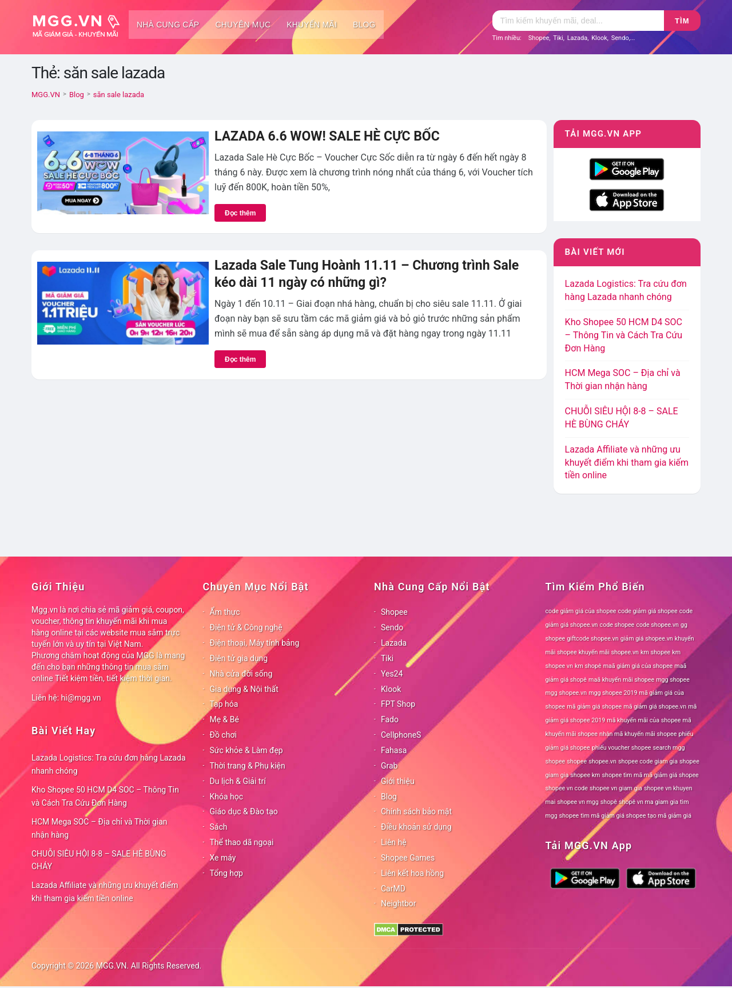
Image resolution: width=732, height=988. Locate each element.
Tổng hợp (226, 873)
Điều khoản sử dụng (416, 826)
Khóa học (227, 796)
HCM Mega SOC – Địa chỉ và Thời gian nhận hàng (99, 828)
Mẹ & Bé (224, 719)
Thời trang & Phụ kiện (247, 765)
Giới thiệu (398, 781)
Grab (389, 765)
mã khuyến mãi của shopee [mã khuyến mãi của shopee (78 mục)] (644, 720)
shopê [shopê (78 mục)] (608, 802)
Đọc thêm (240, 213)
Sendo (620, 38)
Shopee (539, 38)
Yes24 (392, 673)
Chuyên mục (242, 24)
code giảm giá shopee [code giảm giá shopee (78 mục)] (648, 611)
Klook (599, 38)
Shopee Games (408, 857)
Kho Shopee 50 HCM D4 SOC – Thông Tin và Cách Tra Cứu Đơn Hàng (624, 335)
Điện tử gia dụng (239, 658)
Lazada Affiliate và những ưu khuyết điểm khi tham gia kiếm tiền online (627, 462)
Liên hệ (394, 842)
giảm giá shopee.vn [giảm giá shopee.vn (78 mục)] (646, 638)
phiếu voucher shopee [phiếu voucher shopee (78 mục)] (621, 747)
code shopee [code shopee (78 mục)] (617, 625)
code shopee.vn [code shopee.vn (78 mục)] (657, 625)
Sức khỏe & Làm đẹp (246, 750)
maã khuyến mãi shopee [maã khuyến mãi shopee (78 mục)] (621, 679)
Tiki (558, 38)
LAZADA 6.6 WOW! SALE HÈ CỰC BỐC (327, 136)
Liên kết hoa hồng (412, 873)
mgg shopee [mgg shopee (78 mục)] (673, 679)
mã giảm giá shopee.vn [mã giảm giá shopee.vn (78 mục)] (654, 706)
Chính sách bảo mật (416, 811)
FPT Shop (398, 704)
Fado (390, 719)
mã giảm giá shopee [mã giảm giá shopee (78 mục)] (594, 706)
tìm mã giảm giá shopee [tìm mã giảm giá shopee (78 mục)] (613, 815)
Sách (219, 826)
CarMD (393, 888)
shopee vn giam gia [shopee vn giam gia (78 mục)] (616, 788)
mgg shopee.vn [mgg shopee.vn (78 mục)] (566, 693)
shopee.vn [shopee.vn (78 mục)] (602, 761)
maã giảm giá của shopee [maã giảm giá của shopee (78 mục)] (638, 666)
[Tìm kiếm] (578, 20)
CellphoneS (401, 734)
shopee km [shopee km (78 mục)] (585, 775)
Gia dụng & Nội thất (244, 689)
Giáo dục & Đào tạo (244, 811)
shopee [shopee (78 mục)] (577, 761)
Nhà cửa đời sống (241, 673)
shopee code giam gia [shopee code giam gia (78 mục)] (648, 761)
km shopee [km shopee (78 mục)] (655, 652)
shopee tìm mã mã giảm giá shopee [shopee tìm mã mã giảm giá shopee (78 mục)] (650, 775)
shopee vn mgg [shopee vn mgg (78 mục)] (577, 802)
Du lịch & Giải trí (238, 781)
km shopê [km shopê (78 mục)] (588, 666)
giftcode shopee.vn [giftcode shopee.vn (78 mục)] (592, 638)
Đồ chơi (223, 734)
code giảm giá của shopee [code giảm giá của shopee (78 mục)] (581, 611)
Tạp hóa (224, 704)
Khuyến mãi (312, 24)
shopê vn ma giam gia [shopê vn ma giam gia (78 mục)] (648, 802)
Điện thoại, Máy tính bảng (255, 642)
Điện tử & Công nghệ (246, 627)
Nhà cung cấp (168, 24)
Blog (364, 24)
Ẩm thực (225, 612)
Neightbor (398, 903)
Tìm (682, 21)
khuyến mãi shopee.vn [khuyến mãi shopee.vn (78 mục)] (609, 652)
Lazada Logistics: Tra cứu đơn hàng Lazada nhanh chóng (108, 764)
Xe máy (223, 857)
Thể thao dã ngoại (242, 842)
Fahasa (394, 750)
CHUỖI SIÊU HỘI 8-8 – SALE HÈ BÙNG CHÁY (98, 860)
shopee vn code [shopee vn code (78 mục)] (567, 788)
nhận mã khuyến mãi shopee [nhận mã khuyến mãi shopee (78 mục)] (638, 734)
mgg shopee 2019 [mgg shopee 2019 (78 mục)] (612, 693)
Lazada (577, 38)
